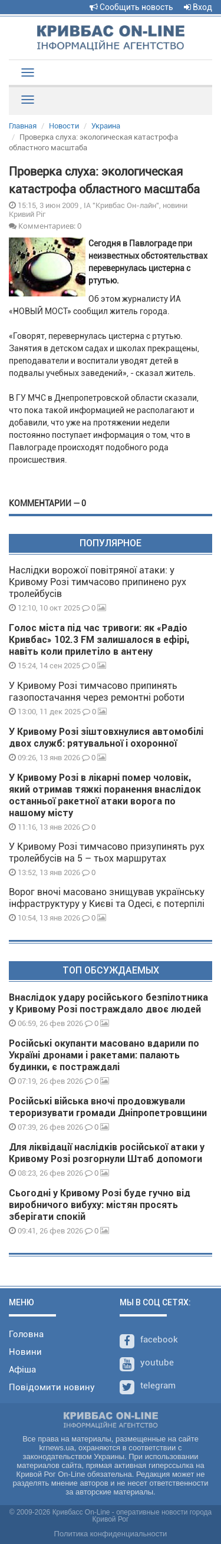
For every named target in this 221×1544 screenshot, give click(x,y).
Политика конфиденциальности (110, 1533)
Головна (26, 1334)
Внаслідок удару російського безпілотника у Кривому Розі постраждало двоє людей (108, 1003)
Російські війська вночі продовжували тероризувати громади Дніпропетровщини (108, 1107)
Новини (25, 1352)
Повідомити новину (52, 1387)
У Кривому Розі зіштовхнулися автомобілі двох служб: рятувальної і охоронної (106, 737)
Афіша (22, 1369)
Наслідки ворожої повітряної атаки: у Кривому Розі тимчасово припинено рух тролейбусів (97, 582)
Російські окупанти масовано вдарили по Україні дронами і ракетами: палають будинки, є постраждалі (104, 1055)
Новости (64, 125)
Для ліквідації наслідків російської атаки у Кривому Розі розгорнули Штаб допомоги (106, 1152)
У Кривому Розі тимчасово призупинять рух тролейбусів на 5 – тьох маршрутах (106, 852)
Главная (23, 125)
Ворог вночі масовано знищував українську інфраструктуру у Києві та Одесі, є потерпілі (106, 897)
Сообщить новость (131, 7)
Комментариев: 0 (45, 225)
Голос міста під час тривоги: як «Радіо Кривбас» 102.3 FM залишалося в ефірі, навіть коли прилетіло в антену (99, 639)
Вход (198, 7)
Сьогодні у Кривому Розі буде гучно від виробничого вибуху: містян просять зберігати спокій (99, 1204)
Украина (105, 125)
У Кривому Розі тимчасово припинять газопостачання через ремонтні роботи (96, 691)
